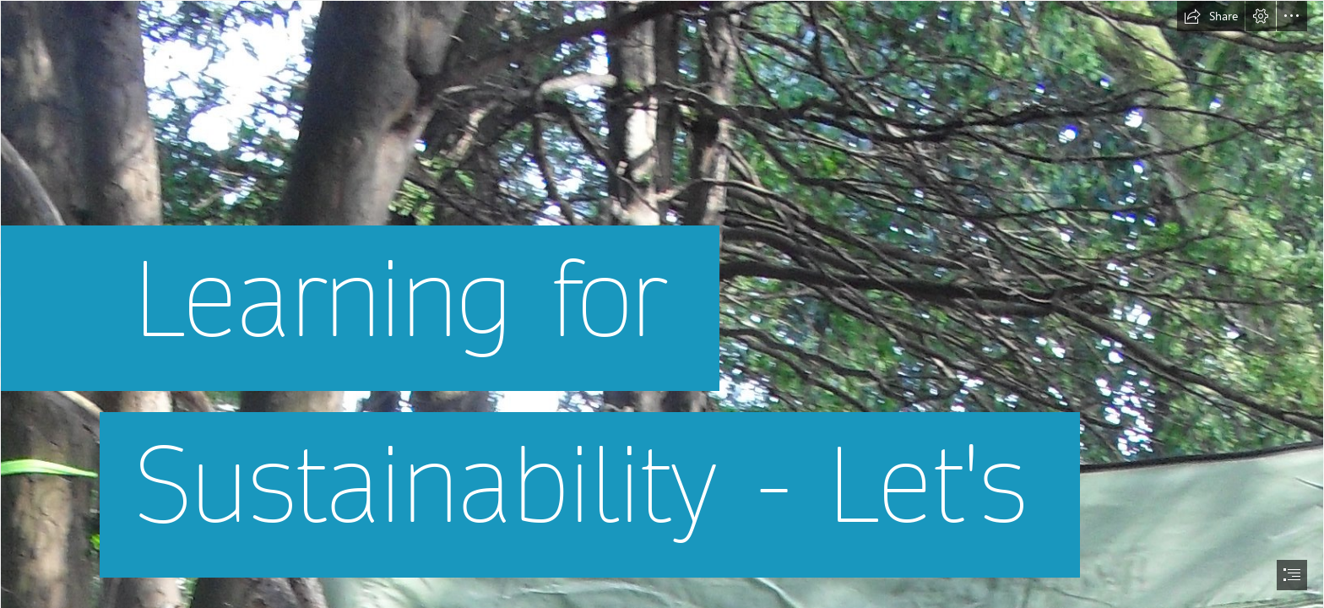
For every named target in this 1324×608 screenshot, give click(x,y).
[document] (662, 304)
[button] (1211, 16)
